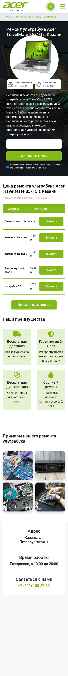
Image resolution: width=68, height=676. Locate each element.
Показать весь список (34, 305)
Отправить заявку (34, 156)
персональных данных (36, 168)
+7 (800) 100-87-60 (34, 586)
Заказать (51, 221)
